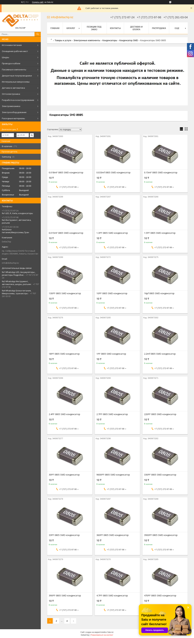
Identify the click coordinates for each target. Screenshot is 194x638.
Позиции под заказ (94, 28)
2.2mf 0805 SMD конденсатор (160, 353)
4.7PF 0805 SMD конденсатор (112, 595)
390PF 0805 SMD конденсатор (65, 595)
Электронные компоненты (87, 40)
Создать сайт (38, 2)
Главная (54, 28)
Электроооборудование (14, 112)
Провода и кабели (11, 63)
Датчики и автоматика (13, 87)
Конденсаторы (109, 40)
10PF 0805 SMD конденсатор (111, 293)
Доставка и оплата (136, 28)
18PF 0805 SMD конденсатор (64, 353)
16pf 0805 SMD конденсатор (159, 293)
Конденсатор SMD (128, 40)
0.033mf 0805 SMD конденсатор (113, 172)
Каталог (70, 28)
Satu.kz (110, 632)
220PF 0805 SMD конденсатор (160, 414)
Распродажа (159, 28)
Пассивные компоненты (14, 69)
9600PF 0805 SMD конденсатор (113, 474)
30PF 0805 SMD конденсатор (64, 474)
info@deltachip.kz (10, 262)
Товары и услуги (63, 40)
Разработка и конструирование (18, 100)
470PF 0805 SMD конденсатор (160, 595)
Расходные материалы (13, 118)
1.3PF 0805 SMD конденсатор (112, 233)
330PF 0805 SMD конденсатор (160, 474)
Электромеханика (11, 106)
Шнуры (5, 57)
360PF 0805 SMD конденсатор (112, 535)
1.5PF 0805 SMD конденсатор (159, 233)
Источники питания (12, 45)
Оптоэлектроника (11, 94)
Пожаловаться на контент (102, 635)
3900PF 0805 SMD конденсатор (161, 535)
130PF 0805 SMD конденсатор (65, 293)
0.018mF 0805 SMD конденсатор (66, 172)
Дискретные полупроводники (17, 75)
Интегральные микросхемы (16, 81)
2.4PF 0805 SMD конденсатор (64, 414)
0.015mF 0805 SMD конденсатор (66, 233)
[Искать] (38, 34)
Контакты (115, 28)
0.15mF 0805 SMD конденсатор (160, 172)
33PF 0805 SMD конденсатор (64, 535)
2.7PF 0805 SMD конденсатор (112, 414)
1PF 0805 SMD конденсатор (111, 353)
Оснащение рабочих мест (15, 51)
